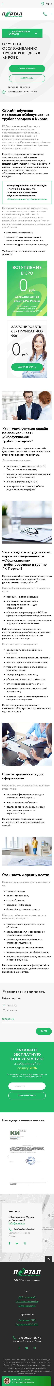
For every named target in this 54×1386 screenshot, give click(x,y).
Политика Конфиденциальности (24, 1103)
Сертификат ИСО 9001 (27, 1324)
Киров (49, 3)
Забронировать (27, 367)
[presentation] (8, 1157)
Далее (43, 1031)
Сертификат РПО (27, 1320)
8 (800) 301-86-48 (45, 14)
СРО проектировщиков (27, 1301)
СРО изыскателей (27, 1306)
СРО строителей (27, 1297)
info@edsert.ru (17, 1223)
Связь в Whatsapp (27, 68)
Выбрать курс (27, 78)
